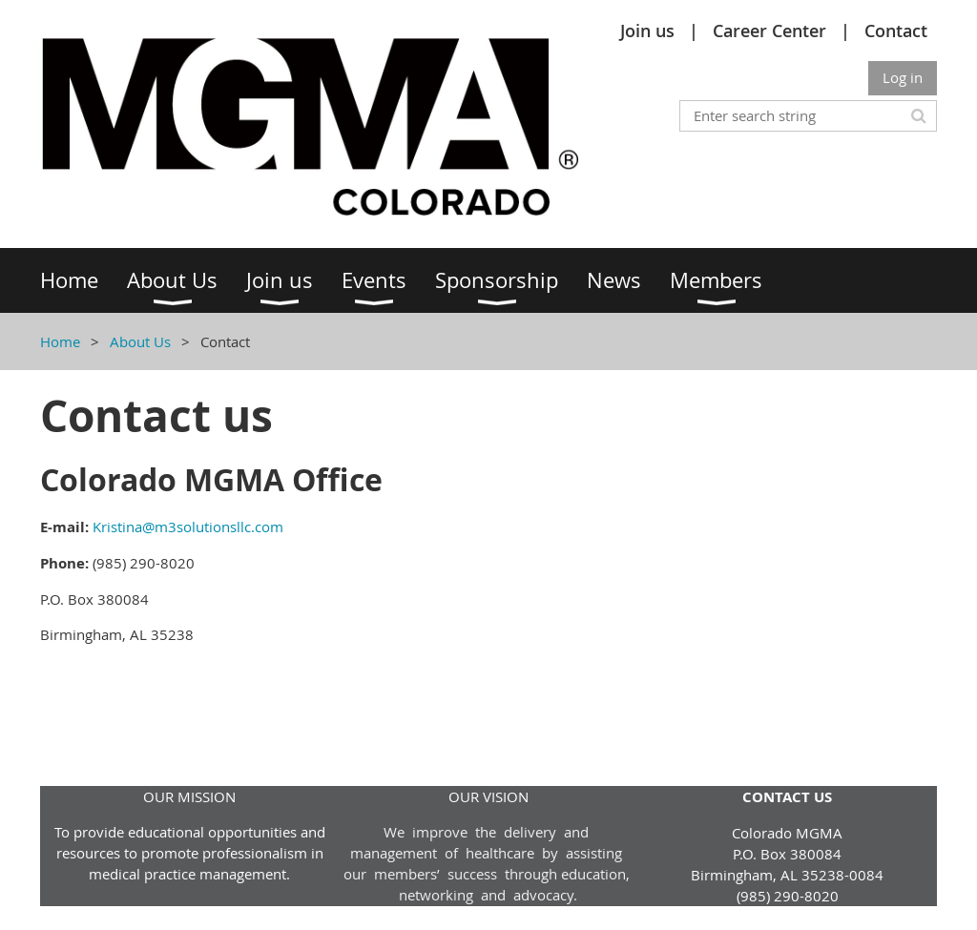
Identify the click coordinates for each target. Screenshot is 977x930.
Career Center (769, 30)
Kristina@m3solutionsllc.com (188, 526)
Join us (647, 30)
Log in (903, 77)
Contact (895, 30)
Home (60, 341)
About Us (140, 341)
